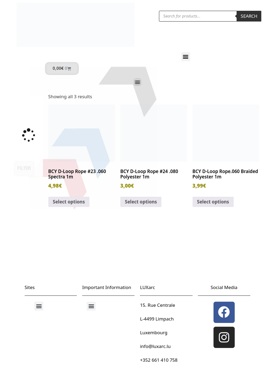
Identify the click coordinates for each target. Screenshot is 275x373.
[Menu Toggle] (137, 82)
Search (249, 16)
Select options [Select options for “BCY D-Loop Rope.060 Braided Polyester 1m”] (213, 202)
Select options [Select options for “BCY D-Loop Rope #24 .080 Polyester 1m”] (141, 202)
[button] (185, 56)
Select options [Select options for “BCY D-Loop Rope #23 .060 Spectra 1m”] (69, 202)
